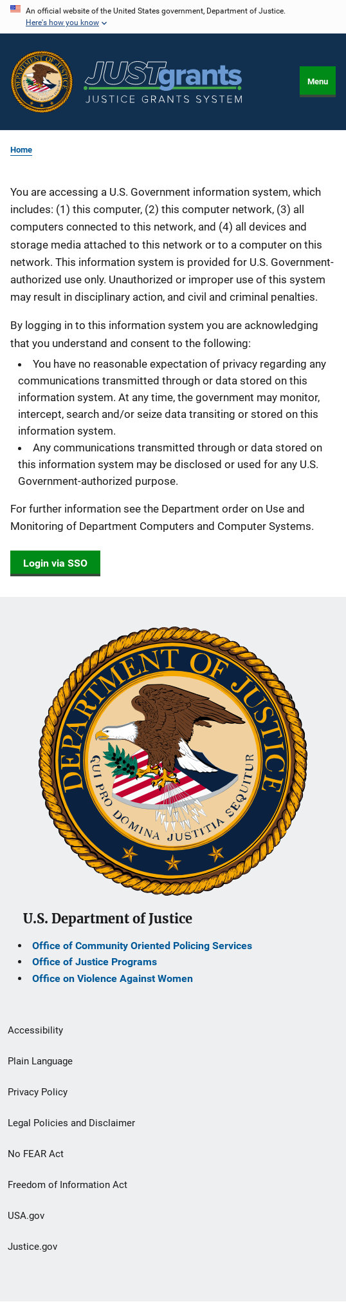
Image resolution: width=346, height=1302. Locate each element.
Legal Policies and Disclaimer (71, 1123)
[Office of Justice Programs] (41, 81)
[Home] (163, 82)
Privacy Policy (38, 1092)
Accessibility (35, 1030)
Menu (317, 81)
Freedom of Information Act (67, 1185)
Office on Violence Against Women (112, 978)
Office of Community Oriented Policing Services (142, 945)
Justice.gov (32, 1246)
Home (21, 150)
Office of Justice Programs (94, 962)
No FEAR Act (36, 1154)
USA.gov (26, 1216)
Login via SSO (55, 563)
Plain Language (40, 1061)
